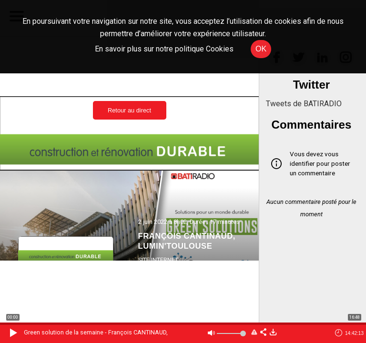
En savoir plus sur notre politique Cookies (164, 48)
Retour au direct (129, 110)
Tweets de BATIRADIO (304, 103)
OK (260, 49)
